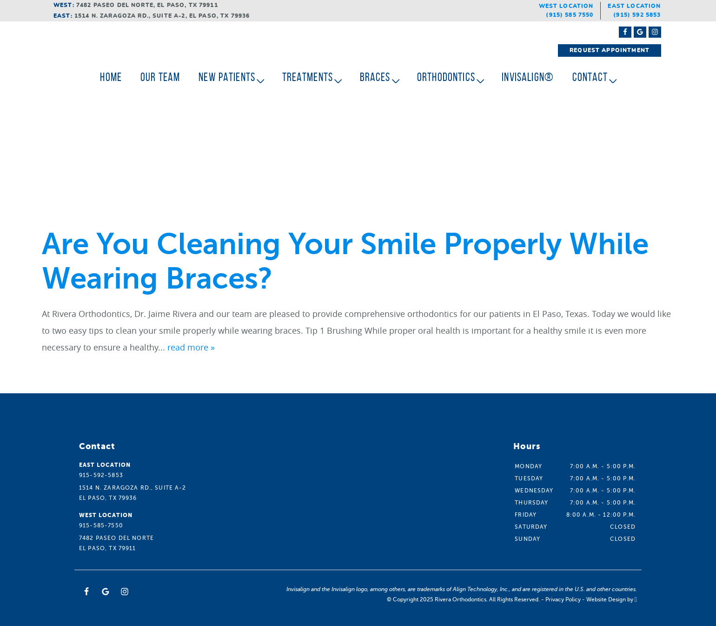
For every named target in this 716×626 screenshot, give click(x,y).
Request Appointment (610, 50)
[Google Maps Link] (640, 32)
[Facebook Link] (625, 32)
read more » (191, 347)
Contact (590, 77)
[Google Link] (105, 591)
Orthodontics (446, 77)
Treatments (307, 77)
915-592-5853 (101, 475)
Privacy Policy (563, 599)
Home (111, 77)
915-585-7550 (101, 525)
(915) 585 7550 (569, 15)
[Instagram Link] (655, 32)
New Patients (227, 77)
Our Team (160, 77)
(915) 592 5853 (637, 15)
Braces (375, 77)
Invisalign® (528, 77)
